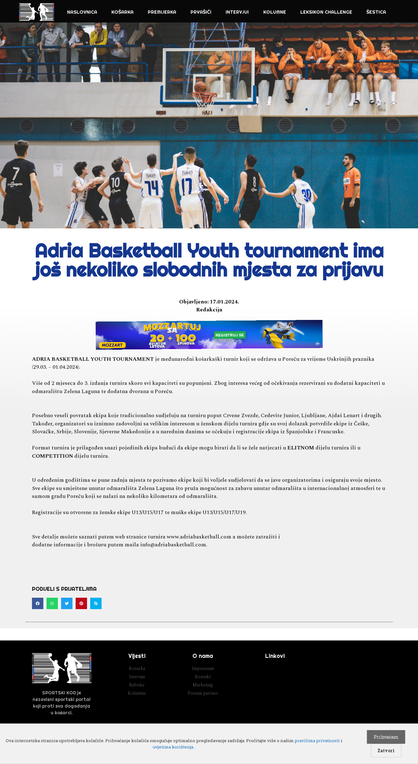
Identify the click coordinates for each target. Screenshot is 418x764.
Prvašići (200, 12)
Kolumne (274, 12)
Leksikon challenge (326, 12)
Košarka (122, 12)
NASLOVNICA (82, 12)
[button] (37, 603)
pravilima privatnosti (317, 740)
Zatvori (386, 751)
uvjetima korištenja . (174, 747)
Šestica (376, 12)
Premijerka (162, 12)
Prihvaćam (386, 737)
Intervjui (237, 12)
